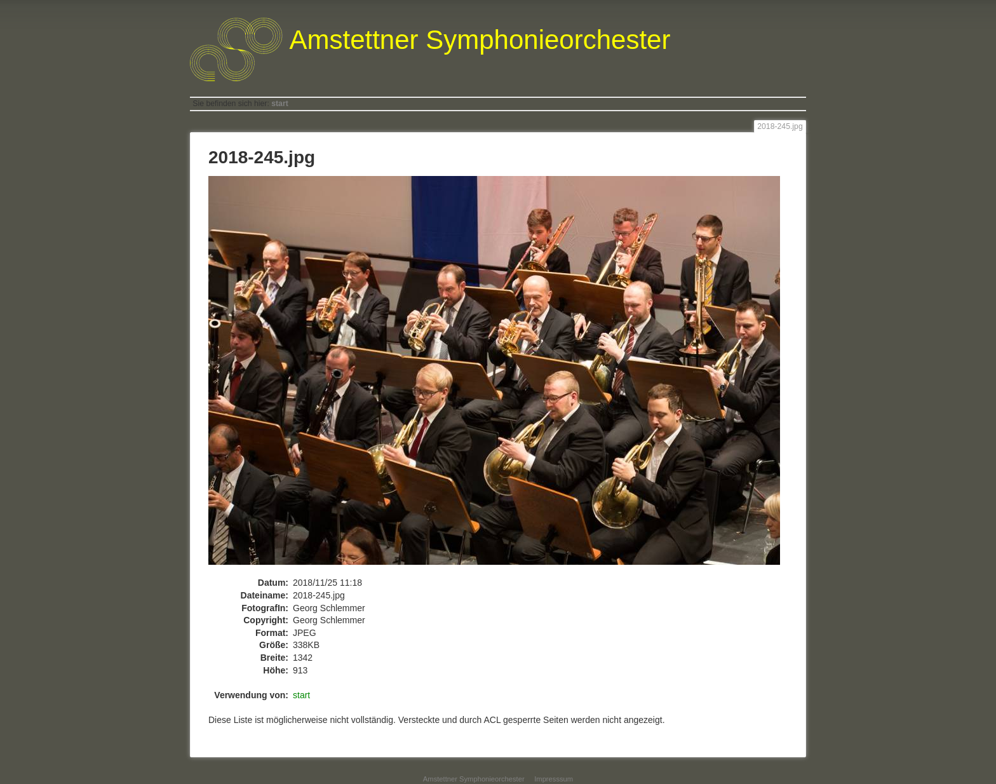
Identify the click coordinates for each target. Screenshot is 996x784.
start (279, 103)
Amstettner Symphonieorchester (474, 779)
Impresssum (553, 779)
